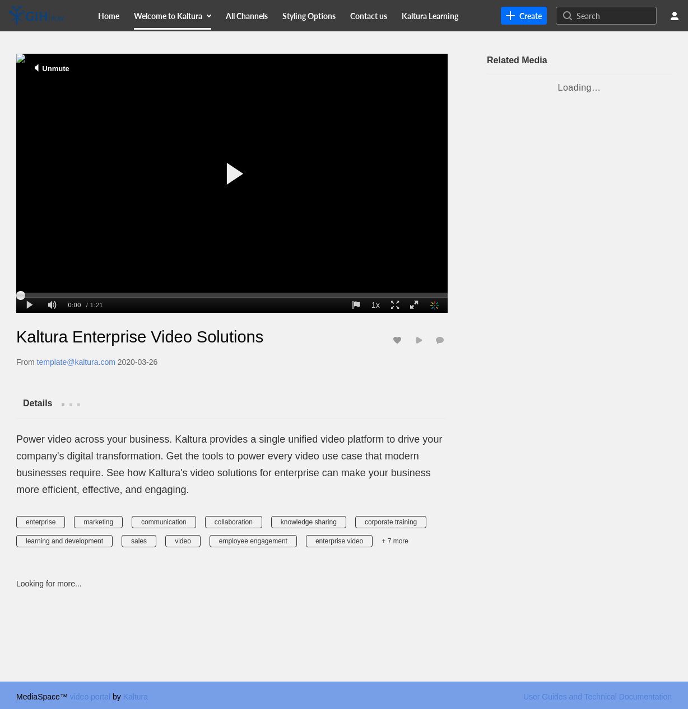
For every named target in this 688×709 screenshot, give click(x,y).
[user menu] (675, 16)
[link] (524, 16)
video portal (90, 696)
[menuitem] (108, 16)
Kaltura (135, 696)
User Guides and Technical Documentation (597, 696)
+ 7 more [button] (395, 541)
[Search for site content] (615, 15)
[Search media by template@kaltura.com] (76, 362)
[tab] (37, 402)
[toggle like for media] (399, 340)
